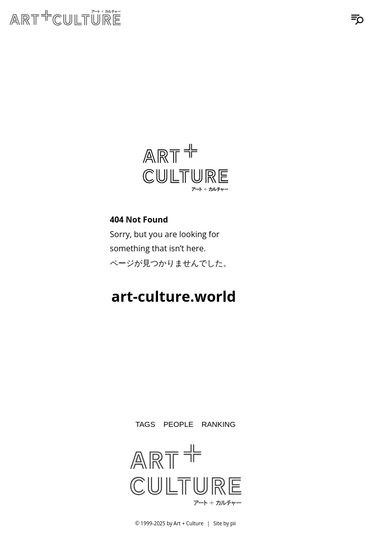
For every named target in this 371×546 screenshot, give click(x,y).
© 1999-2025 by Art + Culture (169, 523)
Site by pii (225, 523)
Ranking (218, 424)
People (178, 424)
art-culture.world (174, 296)
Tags (145, 424)
